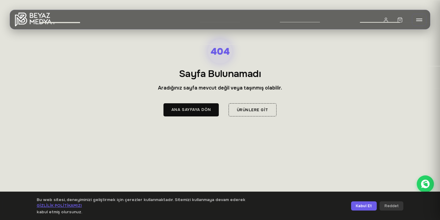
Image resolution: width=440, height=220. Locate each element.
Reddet (391, 206)
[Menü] (419, 20)
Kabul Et (364, 206)
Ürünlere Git (252, 110)
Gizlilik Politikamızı (59, 205)
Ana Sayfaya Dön (191, 109)
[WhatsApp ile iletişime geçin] (425, 184)
